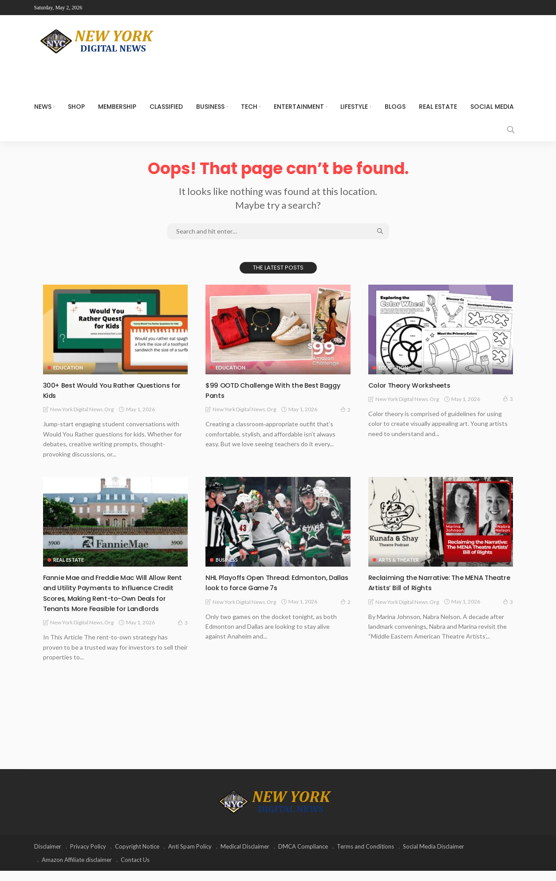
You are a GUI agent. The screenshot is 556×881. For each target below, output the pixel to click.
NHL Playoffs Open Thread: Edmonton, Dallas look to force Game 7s (274, 582)
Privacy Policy (88, 856)
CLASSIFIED (166, 106)
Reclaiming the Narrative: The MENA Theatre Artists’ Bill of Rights (432, 582)
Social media (492, 106)
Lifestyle (354, 106)
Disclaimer (47, 856)
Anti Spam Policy (190, 856)
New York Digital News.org (82, 409)
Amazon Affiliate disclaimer (77, 869)
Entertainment (299, 106)
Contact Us (135, 869)
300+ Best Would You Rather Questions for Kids (115, 390)
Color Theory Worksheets (414, 384)
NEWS (42, 106)
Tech (249, 106)
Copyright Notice (137, 856)
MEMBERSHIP (117, 106)
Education (68, 367)
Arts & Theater (399, 559)
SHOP (76, 106)
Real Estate (438, 106)
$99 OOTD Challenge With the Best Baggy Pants (269, 390)
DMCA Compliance (303, 856)
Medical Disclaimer (245, 856)
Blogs (395, 106)
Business (210, 106)
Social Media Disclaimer (433, 856)
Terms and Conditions (365, 856)
